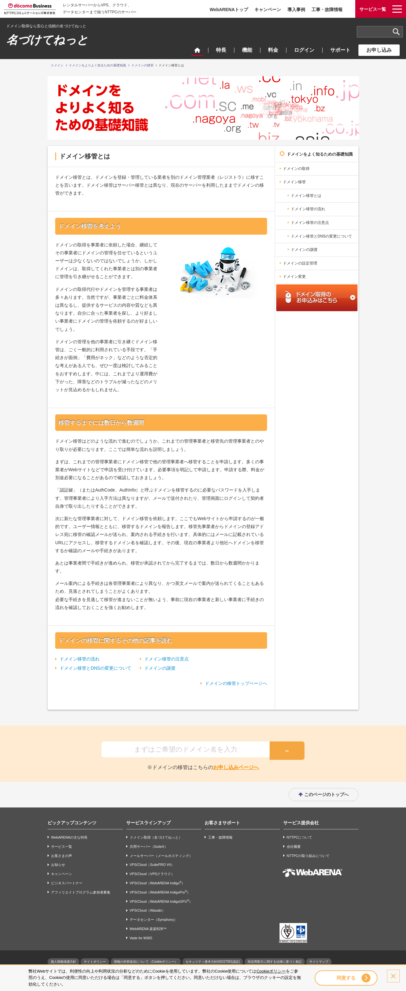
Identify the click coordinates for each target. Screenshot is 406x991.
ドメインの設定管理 (300, 263)
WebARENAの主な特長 (69, 835)
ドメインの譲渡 (159, 668)
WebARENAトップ (229, 9)
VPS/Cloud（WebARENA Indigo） (157, 880)
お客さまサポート (222, 820)
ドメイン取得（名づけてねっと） (156, 835)
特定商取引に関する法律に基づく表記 (275, 959)
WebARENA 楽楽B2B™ (148, 926)
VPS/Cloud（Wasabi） (147, 908)
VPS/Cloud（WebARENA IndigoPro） (160, 889)
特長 (221, 50)
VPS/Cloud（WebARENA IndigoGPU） (161, 899)
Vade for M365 (141, 935)
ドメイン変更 (294, 276)
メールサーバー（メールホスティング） (161, 853)
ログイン (304, 50)
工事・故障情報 (327, 9)
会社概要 (294, 844)
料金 (273, 50)
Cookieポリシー (270, 971)
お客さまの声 (61, 853)
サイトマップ (318, 959)
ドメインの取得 (296, 168)
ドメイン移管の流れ (80, 658)
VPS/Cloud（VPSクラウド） (152, 872)
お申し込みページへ (236, 764)
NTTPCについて (299, 835)
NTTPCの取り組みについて (308, 853)
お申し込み (379, 50)
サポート (340, 50)
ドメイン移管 (294, 182)
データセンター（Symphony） (154, 917)
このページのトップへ (326, 791)
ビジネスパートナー (66, 880)
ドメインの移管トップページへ (236, 683)
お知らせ (58, 862)
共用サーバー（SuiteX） (149, 844)
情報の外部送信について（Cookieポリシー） (146, 959)
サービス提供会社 (301, 820)
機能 (247, 50)
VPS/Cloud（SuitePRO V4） (152, 862)
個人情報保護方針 (63, 959)
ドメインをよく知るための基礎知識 (320, 154)
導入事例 (296, 9)
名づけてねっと (47, 39)
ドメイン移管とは (306, 195)
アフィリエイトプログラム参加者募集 (80, 890)
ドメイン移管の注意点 (166, 658)
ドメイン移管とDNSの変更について (95, 668)
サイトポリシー (95, 959)
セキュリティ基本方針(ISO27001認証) (213, 959)
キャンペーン (267, 9)
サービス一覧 (61, 844)
